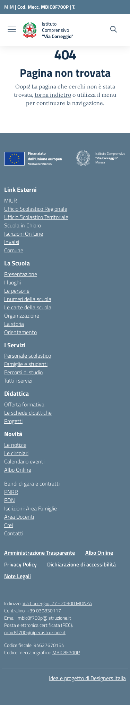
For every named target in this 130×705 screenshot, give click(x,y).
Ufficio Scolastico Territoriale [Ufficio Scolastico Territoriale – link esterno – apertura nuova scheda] (36, 217)
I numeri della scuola (27, 299)
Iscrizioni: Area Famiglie (30, 508)
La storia (14, 324)
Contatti (13, 533)
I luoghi (12, 282)
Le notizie (15, 445)
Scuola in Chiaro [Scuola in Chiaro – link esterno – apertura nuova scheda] (22, 225)
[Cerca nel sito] (113, 30)
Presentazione (20, 274)
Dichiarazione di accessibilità (81, 564)
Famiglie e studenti (25, 364)
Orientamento (20, 332)
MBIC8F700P (66, 652)
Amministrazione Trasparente (39, 552)
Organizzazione (21, 315)
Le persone (16, 290)
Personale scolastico (27, 355)
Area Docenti (19, 517)
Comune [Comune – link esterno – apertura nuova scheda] (13, 250)
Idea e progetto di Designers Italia (87, 678)
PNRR (11, 492)
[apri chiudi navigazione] (12, 30)
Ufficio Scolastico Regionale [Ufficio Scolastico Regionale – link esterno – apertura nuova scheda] (35, 209)
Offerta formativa (24, 404)
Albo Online (17, 470)
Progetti (13, 421)
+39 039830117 (44, 610)
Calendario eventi (24, 461)
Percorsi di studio (23, 372)
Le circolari (16, 453)
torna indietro (53, 94)
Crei (8, 525)
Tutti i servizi (18, 380)
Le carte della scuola (27, 307)
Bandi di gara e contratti (32, 483)
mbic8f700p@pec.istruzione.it (35, 632)
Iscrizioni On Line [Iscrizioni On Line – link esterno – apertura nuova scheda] (23, 233)
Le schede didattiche (28, 412)
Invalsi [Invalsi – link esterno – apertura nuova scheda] (11, 242)
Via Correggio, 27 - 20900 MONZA (57, 603)
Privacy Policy (20, 564)
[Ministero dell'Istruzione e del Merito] (10, 6)
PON (9, 500)
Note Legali (17, 576)
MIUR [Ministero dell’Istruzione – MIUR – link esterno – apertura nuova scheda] (10, 200)
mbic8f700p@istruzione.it (44, 617)
